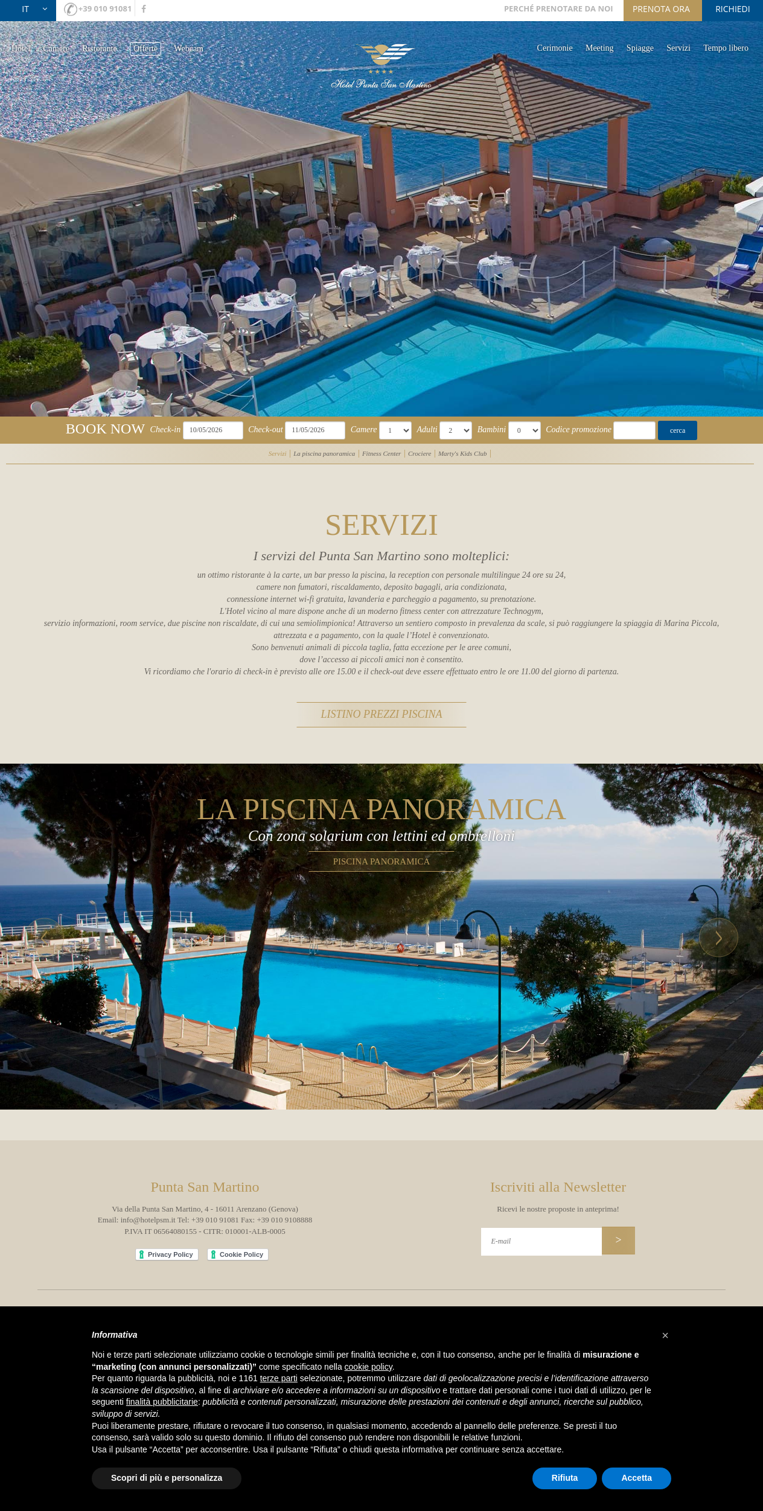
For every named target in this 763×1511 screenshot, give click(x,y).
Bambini (491, 429)
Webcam (188, 48)
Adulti (427, 429)
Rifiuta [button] (565, 1478)
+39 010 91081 (105, 8)
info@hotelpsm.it (148, 1206)
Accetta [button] (636, 1478)
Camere (56, 48)
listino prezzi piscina (381, 703)
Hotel (20, 48)
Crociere (419, 453)
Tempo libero (726, 48)
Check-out (265, 429)
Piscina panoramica (381, 847)
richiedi (732, 8)
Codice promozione (578, 429)
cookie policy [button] (368, 1367)
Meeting (600, 48)
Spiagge (640, 48)
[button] (44, 923)
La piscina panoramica (324, 453)
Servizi (678, 48)
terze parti (279, 1378)
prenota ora (661, 8)
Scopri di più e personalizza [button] (166, 1478)
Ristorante (99, 48)
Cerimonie (555, 48)
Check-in (165, 429)
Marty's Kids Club (462, 453)
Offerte (145, 48)
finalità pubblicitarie (162, 1402)
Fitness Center (381, 453)
